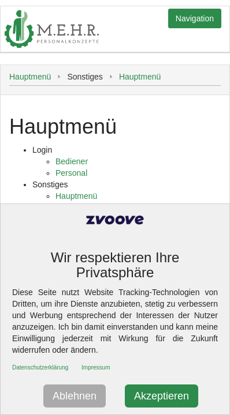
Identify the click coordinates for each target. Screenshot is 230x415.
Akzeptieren (161, 396)
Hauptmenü (30, 76)
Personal (71, 173)
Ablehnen (75, 396)
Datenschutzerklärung (40, 367)
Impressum (95, 367)
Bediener (71, 161)
